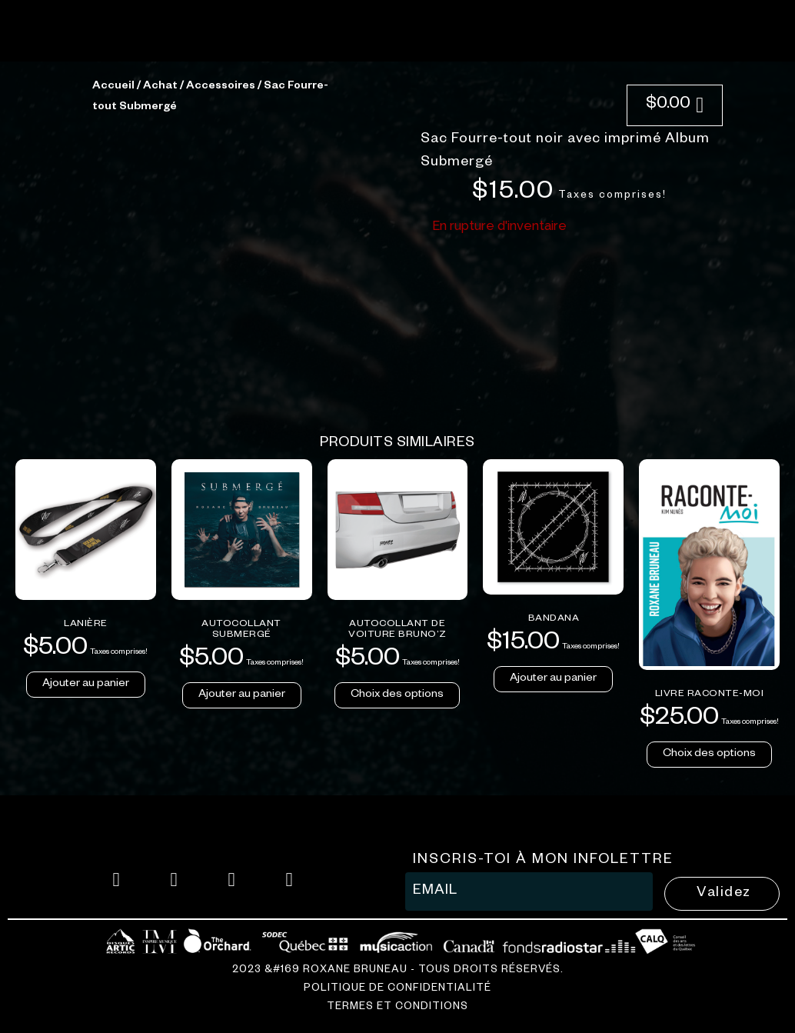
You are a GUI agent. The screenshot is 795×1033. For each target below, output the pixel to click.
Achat (160, 339)
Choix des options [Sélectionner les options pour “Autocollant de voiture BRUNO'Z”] (397, 947)
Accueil (113, 339)
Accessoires (220, 339)
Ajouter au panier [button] (85, 937)
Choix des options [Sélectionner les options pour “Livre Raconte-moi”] (709, 1007)
